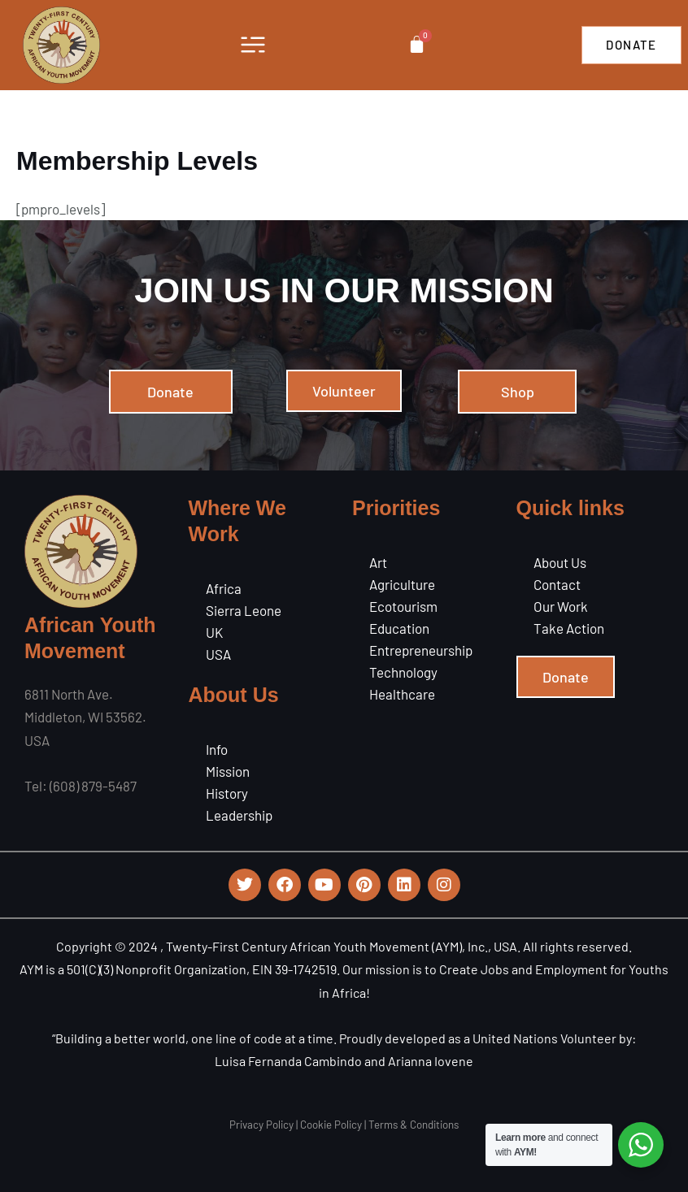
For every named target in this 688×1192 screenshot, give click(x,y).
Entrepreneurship (420, 650)
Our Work (560, 606)
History (227, 793)
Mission (228, 771)
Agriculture (402, 584)
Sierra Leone (243, 610)
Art (378, 562)
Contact (557, 584)
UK (214, 632)
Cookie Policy (331, 1124)
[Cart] (417, 44)
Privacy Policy (261, 1124)
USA (218, 654)
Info (217, 749)
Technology (403, 672)
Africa (224, 588)
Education (399, 628)
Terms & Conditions (413, 1124)
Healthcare (402, 694)
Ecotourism (403, 606)
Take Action (568, 628)
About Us (559, 562)
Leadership (239, 815)
